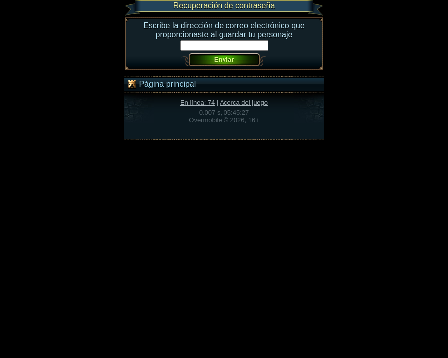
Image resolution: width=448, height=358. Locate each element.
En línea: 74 (197, 102)
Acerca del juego (244, 102)
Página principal (161, 84)
